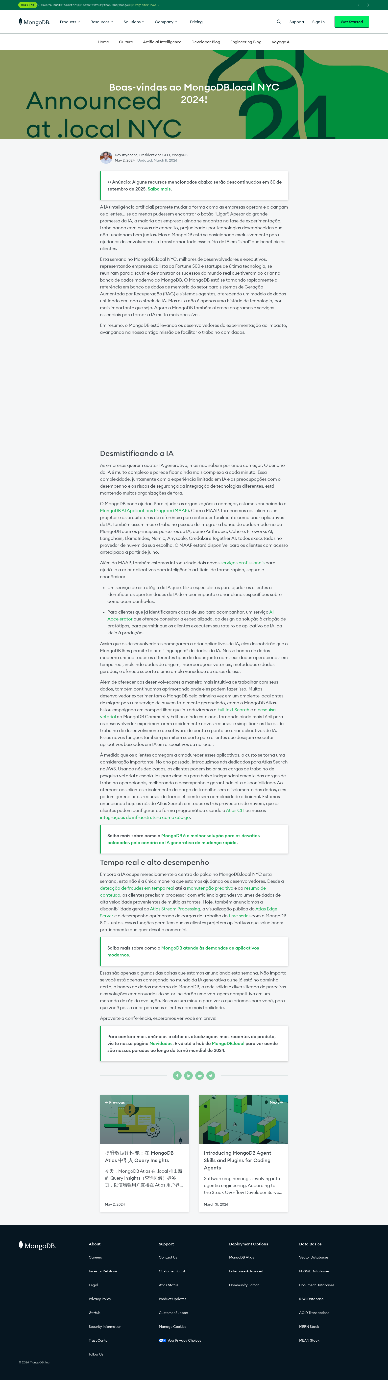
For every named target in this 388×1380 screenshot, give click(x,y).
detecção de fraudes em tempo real (137, 888)
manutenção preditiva (210, 888)
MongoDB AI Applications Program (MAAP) (144, 510)
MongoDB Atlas (241, 1257)
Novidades (160, 1043)
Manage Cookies (172, 1326)
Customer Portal (172, 1271)
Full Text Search (233, 710)
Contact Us (168, 1257)
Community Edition (244, 1285)
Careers (95, 1257)
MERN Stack (309, 1326)
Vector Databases (314, 1257)
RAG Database (311, 1299)
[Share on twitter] (210, 1075)
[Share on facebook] (177, 1075)
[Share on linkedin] (188, 1075)
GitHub (94, 1312)
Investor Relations (103, 1271)
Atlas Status (168, 1285)
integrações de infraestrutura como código (145, 817)
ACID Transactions (314, 1312)
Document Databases (317, 1285)
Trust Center (99, 1340)
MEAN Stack (309, 1340)
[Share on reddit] (199, 1075)
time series (239, 916)
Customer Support (173, 1312)
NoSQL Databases (314, 1271)
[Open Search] (279, 21)
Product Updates (172, 1299)
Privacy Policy (100, 1299)
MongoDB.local (228, 1043)
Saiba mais (159, 189)
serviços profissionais (242, 563)
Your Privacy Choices (180, 1340)
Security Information (105, 1326)
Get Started (352, 21)
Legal (93, 1285)
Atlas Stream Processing (175, 909)
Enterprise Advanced (246, 1271)
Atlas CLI (235, 810)
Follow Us (96, 1354)
